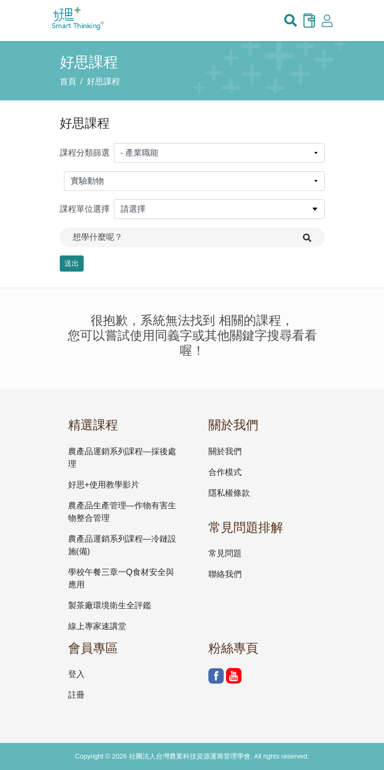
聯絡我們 (225, 574)
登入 (76, 674)
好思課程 (103, 81)
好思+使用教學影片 (103, 484)
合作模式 (225, 472)
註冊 (76, 694)
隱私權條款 (229, 493)
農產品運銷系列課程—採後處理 (122, 457)
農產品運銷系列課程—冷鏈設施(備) (122, 545)
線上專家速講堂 (97, 626)
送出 (71, 263)
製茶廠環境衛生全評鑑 (109, 605)
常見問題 (225, 553)
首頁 (68, 81)
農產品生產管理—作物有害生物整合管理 (122, 511)
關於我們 (225, 451)
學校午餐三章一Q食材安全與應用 (121, 578)
